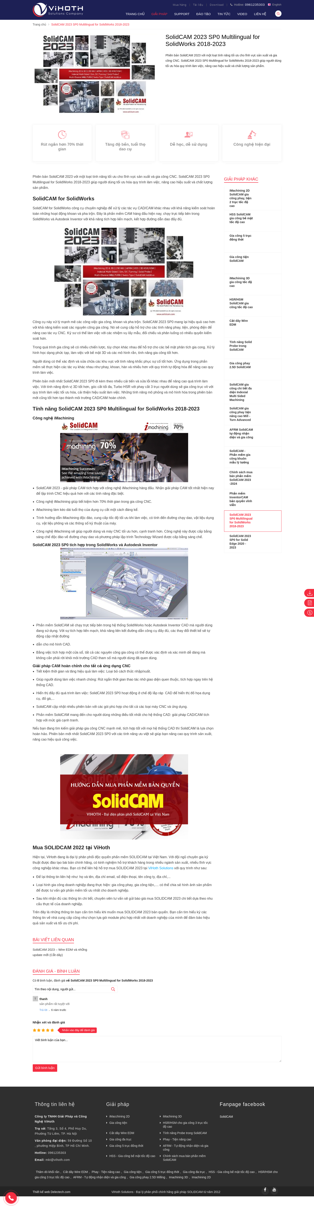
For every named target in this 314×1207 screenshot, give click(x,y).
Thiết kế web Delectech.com (52, 1192)
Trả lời (43, 1010)
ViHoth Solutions (160, 868)
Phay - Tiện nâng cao (177, 1139)
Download (217, 4)
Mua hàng (179, 4)
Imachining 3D (178, 1177)
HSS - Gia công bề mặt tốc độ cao (132, 1156)
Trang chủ (135, 14)
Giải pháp (159, 14)
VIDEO (242, 14)
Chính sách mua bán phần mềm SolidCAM (184, 1157)
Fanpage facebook (243, 1104)
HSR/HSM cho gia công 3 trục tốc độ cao (185, 1124)
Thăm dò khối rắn (48, 1172)
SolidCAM (226, 1116)
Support (181, 14)
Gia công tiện (118, 1122)
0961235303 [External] (57, 1152)
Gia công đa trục (120, 1139)
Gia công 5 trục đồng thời (126, 1145)
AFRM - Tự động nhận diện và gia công (185, 1147)
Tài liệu (198, 4)
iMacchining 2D (119, 1116)
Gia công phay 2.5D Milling (147, 1177)
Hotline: (247, 4)
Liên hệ (260, 14)
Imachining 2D (201, 1177)
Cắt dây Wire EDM (121, 1133)
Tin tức (223, 14)
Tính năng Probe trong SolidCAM (185, 1133)
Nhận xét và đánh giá (49, 1022)
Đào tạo (203, 14)
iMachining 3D (172, 1116)
